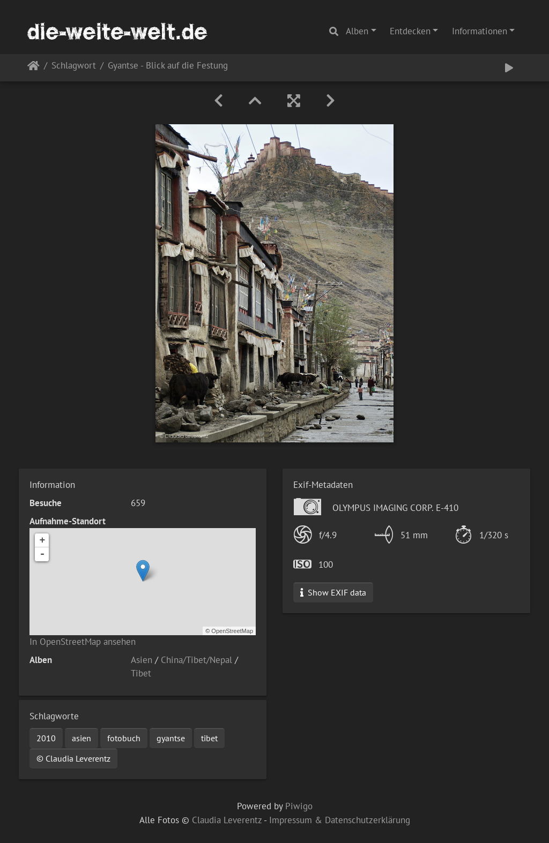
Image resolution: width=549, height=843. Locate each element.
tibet (209, 738)
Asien (141, 660)
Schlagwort (73, 66)
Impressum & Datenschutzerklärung (339, 820)
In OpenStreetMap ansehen (82, 642)
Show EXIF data (333, 592)
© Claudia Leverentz (73, 758)
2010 (46, 738)
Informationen (479, 31)
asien (81, 738)
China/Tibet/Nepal (196, 660)
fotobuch (123, 738)
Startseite (33, 67)
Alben (357, 31)
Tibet (141, 673)
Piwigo (299, 806)
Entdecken (410, 31)
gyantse (171, 738)
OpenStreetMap (232, 631)
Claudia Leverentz (227, 820)
